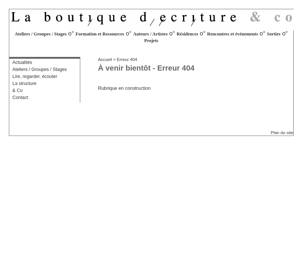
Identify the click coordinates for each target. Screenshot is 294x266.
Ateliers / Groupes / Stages (41, 34)
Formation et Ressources (99, 34)
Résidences (187, 34)
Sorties (274, 34)
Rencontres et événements (232, 34)
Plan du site (282, 132)
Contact (20, 97)
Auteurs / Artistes (150, 34)
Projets (151, 40)
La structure (25, 83)
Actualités (22, 62)
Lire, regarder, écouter (35, 76)
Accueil (105, 59)
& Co (18, 90)
